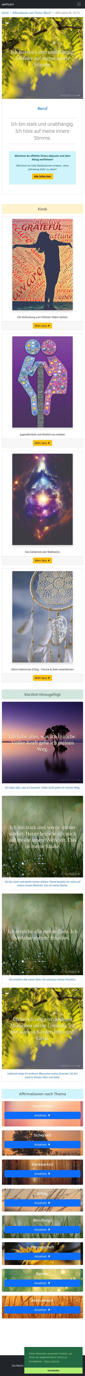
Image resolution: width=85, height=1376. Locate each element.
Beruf (42, 108)
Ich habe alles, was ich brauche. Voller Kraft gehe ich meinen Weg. (42, 787)
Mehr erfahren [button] (51, 1361)
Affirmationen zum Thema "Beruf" (32, 13)
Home (5, 13)
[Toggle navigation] (79, 4)
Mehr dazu (42, 325)
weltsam (8, 4)
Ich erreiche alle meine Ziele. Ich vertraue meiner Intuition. (42, 979)
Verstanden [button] (53, 1370)
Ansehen (42, 1115)
